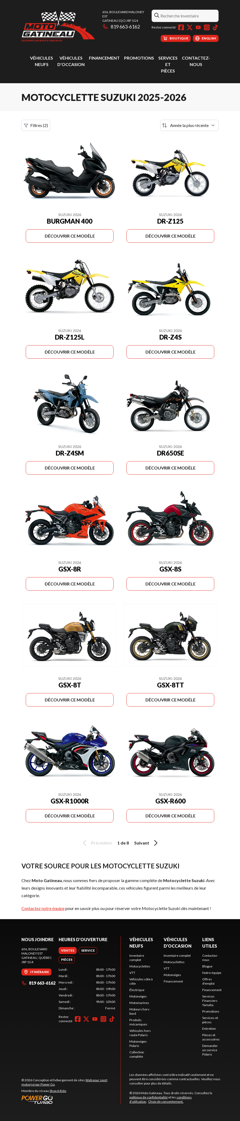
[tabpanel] (87, 988)
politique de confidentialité (148, 1097)
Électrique (136, 990)
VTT (132, 973)
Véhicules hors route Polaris (140, 1033)
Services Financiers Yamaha (210, 1000)
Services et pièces (168, 64)
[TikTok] (215, 27)
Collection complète (136, 1054)
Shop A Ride (58, 1091)
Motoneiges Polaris (138, 1043)
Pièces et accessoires (211, 1037)
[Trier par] (189, 125)
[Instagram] (207, 27)
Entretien (209, 1029)
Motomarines (139, 1003)
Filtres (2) (36, 125)
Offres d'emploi (208, 981)
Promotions (139, 57)
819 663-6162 (121, 27)
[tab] (68, 950)
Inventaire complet (136, 957)
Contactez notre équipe (43, 908)
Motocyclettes (139, 966)
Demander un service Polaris (210, 1050)
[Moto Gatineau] (58, 26)
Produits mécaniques (138, 1022)
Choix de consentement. (165, 1102)
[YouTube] (198, 27)
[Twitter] (189, 27)
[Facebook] (181, 27)
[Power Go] (71, 1099)
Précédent (96, 843)
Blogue (207, 966)
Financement (104, 57)
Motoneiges (138, 996)
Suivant (146, 843)
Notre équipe (211, 973)
